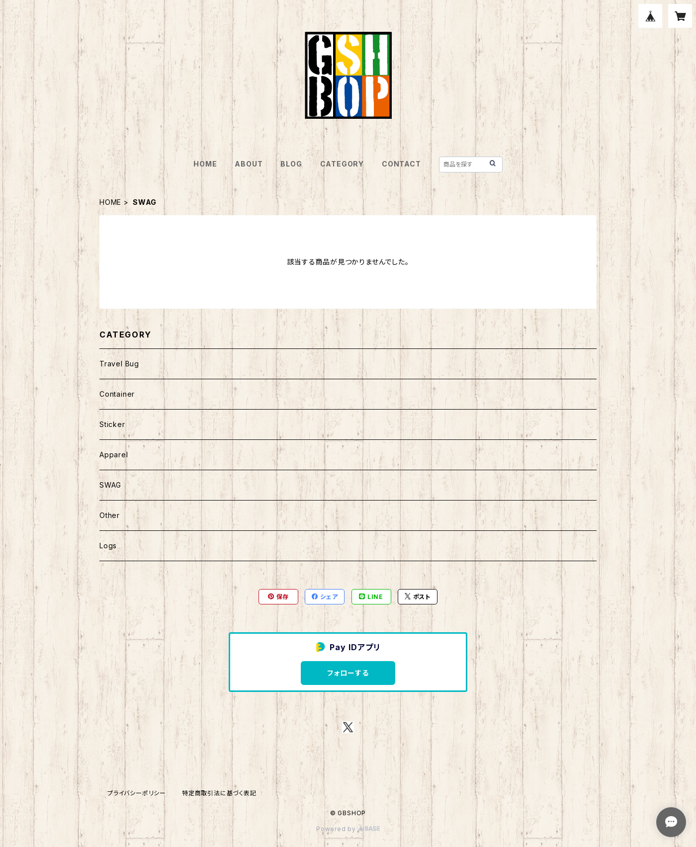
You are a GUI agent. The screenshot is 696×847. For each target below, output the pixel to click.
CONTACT (401, 164)
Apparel (113, 454)
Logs (108, 545)
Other (109, 515)
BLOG (291, 164)
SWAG (110, 485)
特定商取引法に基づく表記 (219, 793)
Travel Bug (119, 363)
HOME (205, 164)
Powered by (348, 829)
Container (117, 394)
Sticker (112, 424)
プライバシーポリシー (136, 793)
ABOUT (248, 164)
